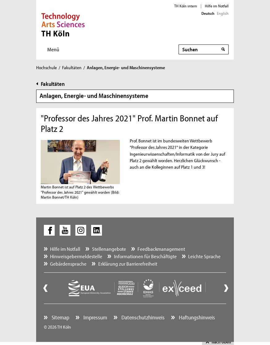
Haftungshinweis (196, 317)
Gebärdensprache (68, 263)
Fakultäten (72, 67)
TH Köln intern (185, 6)
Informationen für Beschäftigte (145, 256)
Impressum (94, 317)
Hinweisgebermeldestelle (76, 256)
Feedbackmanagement (161, 249)
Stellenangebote (109, 249)
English (223, 13)
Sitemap (59, 317)
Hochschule (46, 67)
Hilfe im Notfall (217, 6)
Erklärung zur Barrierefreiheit (127, 263)
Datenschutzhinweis (142, 317)
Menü (53, 49)
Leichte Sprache (204, 256)
